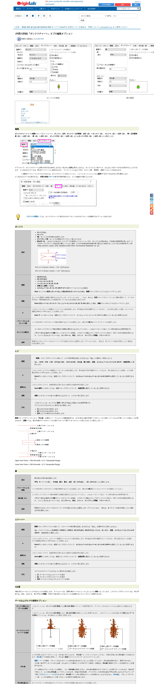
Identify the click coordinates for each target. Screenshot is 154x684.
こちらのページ (105, 27)
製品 (18, 9)
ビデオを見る (106, 4)
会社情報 (91, 9)
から (109, 16)
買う (136, 4)
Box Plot (41, 39)
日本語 (18, 16)
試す (122, 4)
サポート (55, 9)
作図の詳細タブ (34, 216)
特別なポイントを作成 (49, 674)
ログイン (138, 2)
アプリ (29, 9)
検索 (82, 20)
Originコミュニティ (73, 9)
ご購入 (42, 9)
